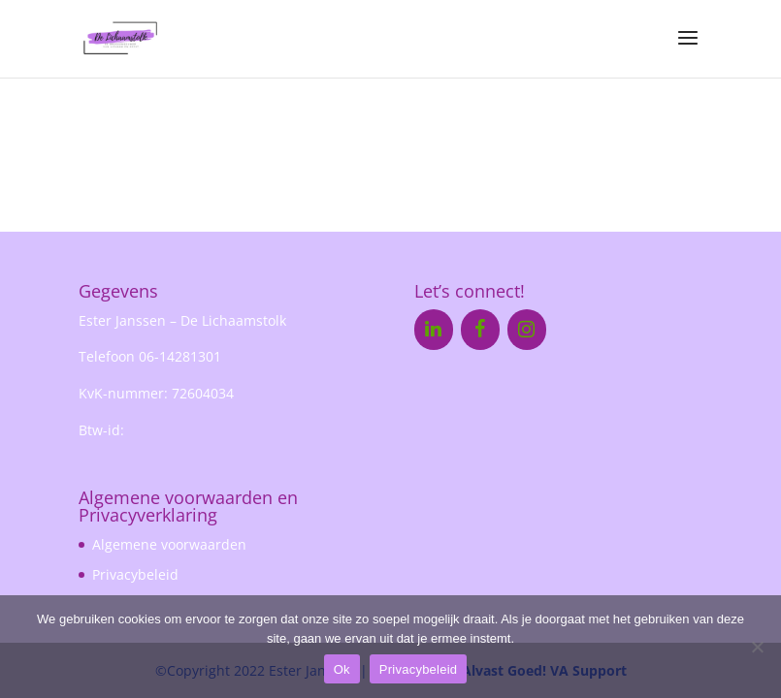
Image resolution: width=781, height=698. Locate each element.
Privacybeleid (135, 574)
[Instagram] (526, 329)
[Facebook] (480, 329)
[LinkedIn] (433, 329)
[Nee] (756, 646)
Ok (342, 669)
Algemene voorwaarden (169, 544)
